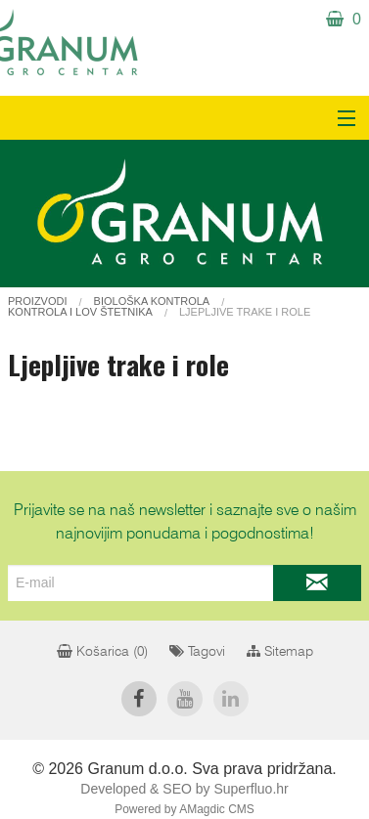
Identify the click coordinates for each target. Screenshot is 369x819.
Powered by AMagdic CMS (184, 809)
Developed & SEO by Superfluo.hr (184, 789)
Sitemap (280, 652)
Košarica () (102, 652)
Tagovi (197, 652)
